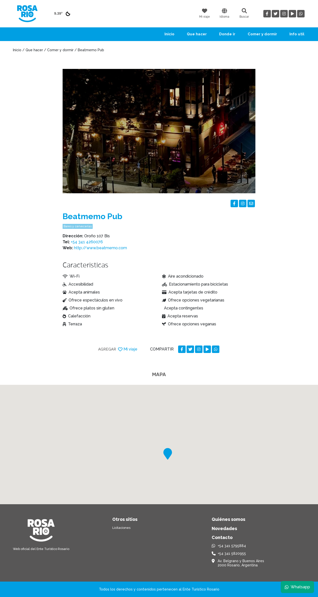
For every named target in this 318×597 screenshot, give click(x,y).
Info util (296, 34)
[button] (167, 454)
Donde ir (227, 34)
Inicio (169, 34)
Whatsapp (297, 587)
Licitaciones (121, 528)
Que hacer (197, 34)
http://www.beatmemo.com (100, 248)
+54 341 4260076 (87, 242)
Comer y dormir (262, 34)
